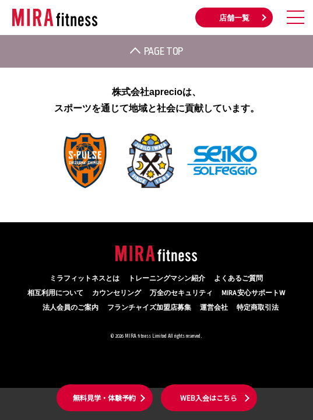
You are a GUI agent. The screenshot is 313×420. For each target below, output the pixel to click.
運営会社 (214, 308)
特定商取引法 (258, 308)
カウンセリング (116, 293)
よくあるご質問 (238, 278)
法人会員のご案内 (71, 308)
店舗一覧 (234, 18)
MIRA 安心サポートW (253, 293)
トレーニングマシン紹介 (166, 278)
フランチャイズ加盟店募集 (149, 308)
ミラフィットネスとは (84, 278)
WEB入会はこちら (208, 397)
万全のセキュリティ (181, 293)
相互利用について (55, 293)
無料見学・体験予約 (104, 397)
